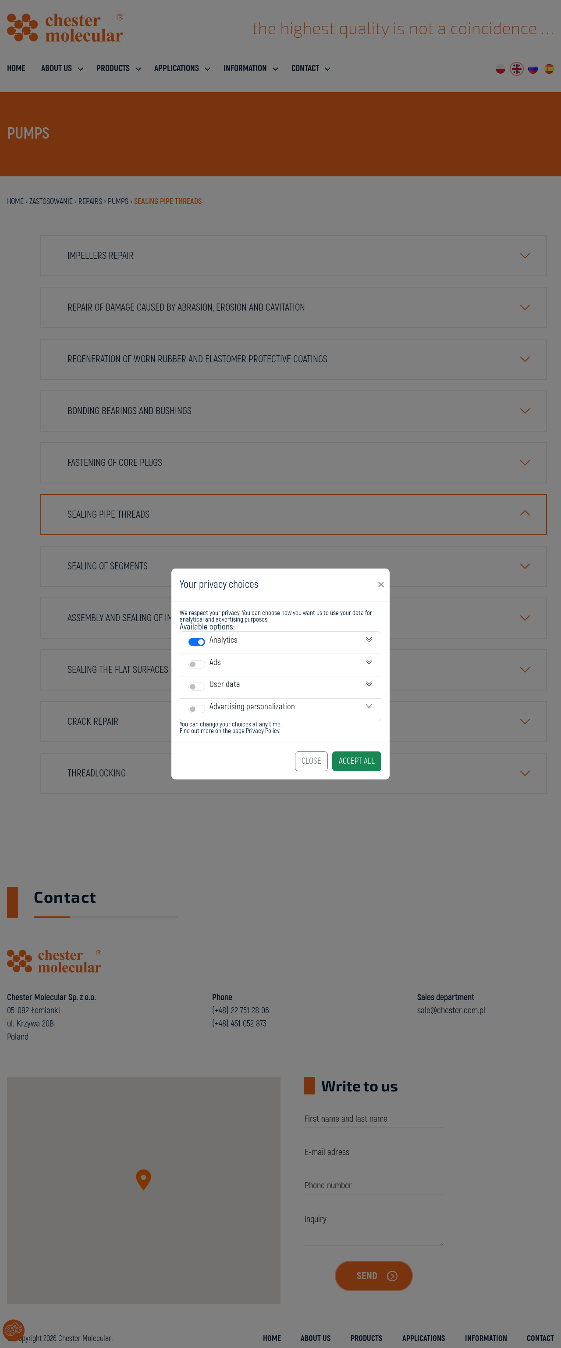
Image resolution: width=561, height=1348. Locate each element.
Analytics (223, 640)
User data (224, 684)
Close (311, 761)
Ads (215, 662)
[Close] (381, 584)
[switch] (196, 642)
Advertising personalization (252, 706)
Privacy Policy (262, 731)
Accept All (357, 761)
